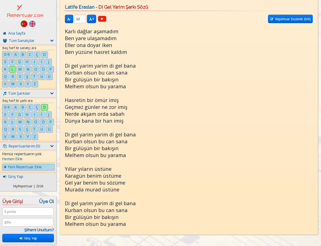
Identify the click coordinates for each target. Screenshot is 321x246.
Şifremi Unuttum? (39, 230)
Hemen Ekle (12, 158)
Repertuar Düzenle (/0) (290, 19)
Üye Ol (46, 201)
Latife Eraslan (79, 7)
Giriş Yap (28, 238)
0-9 (7, 54)
